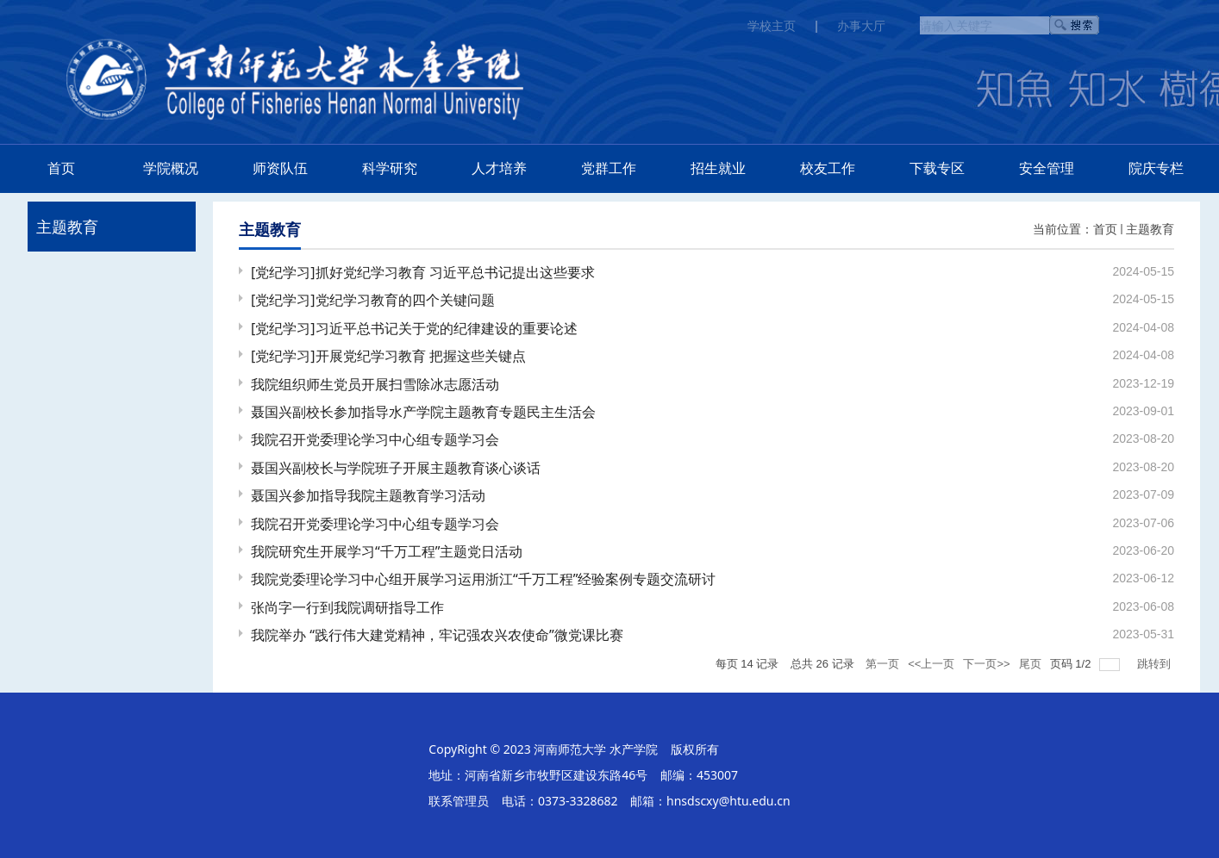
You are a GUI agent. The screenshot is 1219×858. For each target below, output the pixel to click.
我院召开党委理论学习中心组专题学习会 (375, 439)
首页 (1105, 229)
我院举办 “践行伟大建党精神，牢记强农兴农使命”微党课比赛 (437, 634)
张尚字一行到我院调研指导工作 (347, 607)
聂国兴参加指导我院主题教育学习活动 (368, 495)
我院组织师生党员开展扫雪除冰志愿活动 (375, 384)
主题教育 (1150, 229)
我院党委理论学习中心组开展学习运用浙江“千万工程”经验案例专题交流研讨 (483, 578)
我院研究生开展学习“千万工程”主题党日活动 (387, 551)
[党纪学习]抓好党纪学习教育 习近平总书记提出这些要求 (423, 272)
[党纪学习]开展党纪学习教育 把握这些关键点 (388, 355)
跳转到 (1155, 663)
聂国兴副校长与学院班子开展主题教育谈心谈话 (396, 467)
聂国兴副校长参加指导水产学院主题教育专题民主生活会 (423, 411)
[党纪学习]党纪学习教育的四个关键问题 (373, 299)
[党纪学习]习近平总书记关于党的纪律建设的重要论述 (414, 328)
